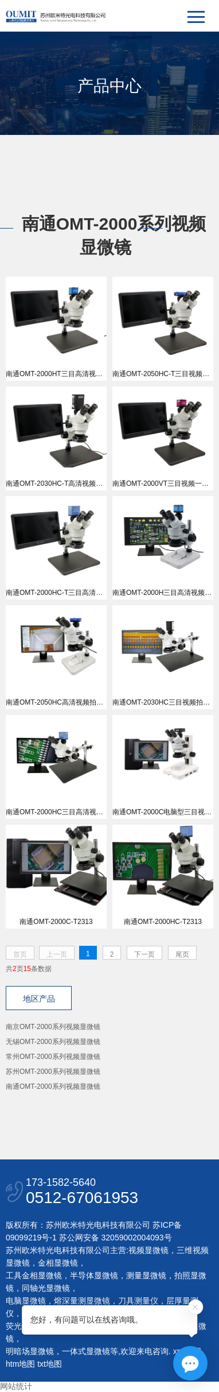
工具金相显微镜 (34, 1275)
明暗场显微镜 (30, 1351)
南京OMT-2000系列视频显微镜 (53, 1027)
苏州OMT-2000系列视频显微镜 (53, 1072)
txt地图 (49, 1363)
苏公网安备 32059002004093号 (114, 1237)
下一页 (144, 954)
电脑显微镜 (26, 1300)
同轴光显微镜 (46, 1288)
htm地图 (20, 1363)
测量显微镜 (146, 1275)
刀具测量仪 (138, 1300)
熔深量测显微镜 (82, 1300)
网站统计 (16, 1386)
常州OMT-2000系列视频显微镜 (53, 1057)
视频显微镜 (148, 1250)
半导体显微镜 (94, 1275)
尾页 (182, 954)
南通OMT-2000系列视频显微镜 (53, 1086)
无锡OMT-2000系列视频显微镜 (53, 1042)
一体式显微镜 (86, 1351)
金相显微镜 (58, 1262)
